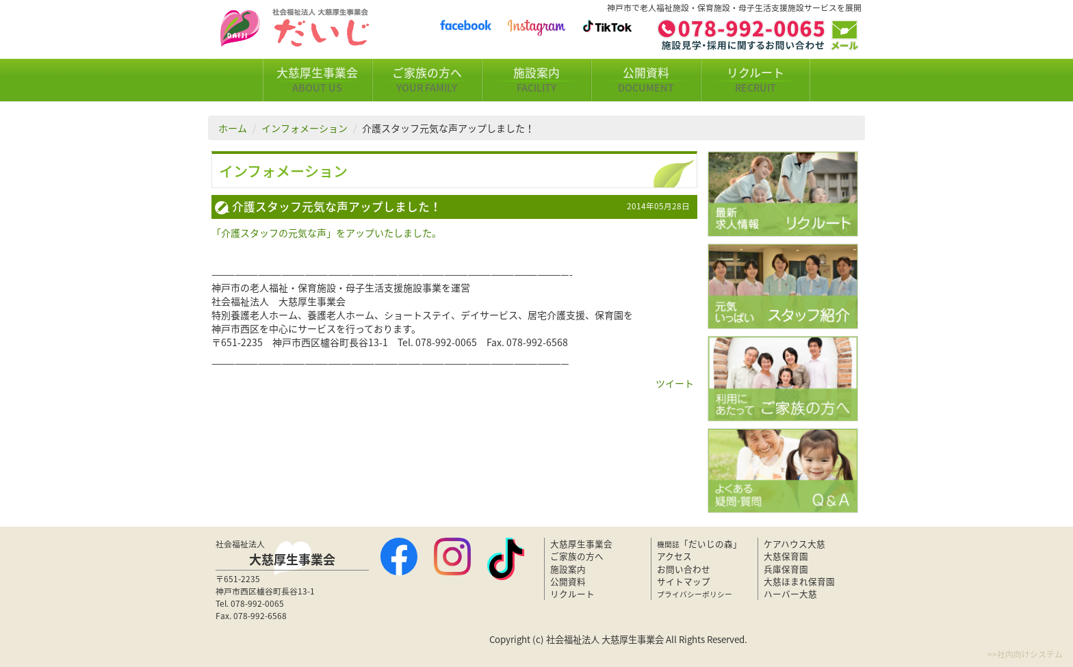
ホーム (232, 128)
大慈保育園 (786, 555)
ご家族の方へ (427, 80)
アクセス (674, 555)
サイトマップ (683, 581)
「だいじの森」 (699, 543)
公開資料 (646, 80)
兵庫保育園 (786, 568)
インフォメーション (304, 128)
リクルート (755, 80)
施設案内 (536, 80)
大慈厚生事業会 (317, 80)
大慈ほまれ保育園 (799, 581)
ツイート (675, 383)
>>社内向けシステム (1025, 654)
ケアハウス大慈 (794, 543)
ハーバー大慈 (790, 593)
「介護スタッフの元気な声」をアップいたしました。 (326, 232)
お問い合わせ (683, 568)
